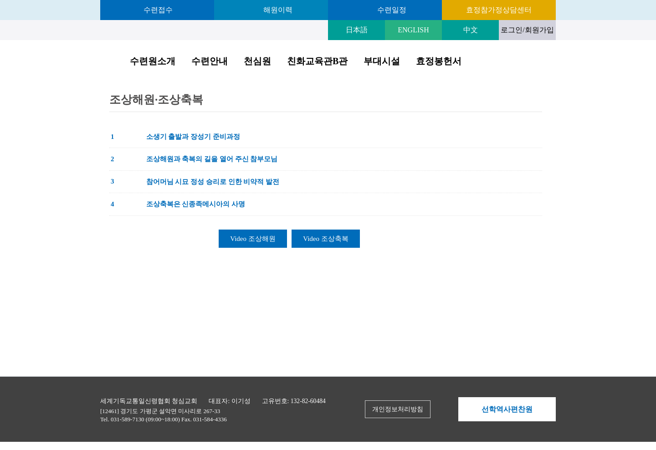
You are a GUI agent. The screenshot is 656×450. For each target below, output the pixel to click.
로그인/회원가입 (527, 30)
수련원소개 (152, 61)
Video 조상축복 (325, 238)
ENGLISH (413, 30)
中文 (470, 30)
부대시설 (382, 61)
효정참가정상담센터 (499, 10)
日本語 (357, 30)
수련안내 (209, 61)
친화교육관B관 (317, 61)
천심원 (257, 61)
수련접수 (157, 10)
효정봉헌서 (438, 61)
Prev (460, 409)
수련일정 (390, 10)
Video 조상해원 (253, 238)
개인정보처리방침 (397, 409)
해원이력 (276, 10)
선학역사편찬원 (507, 409)
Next (553, 409)
